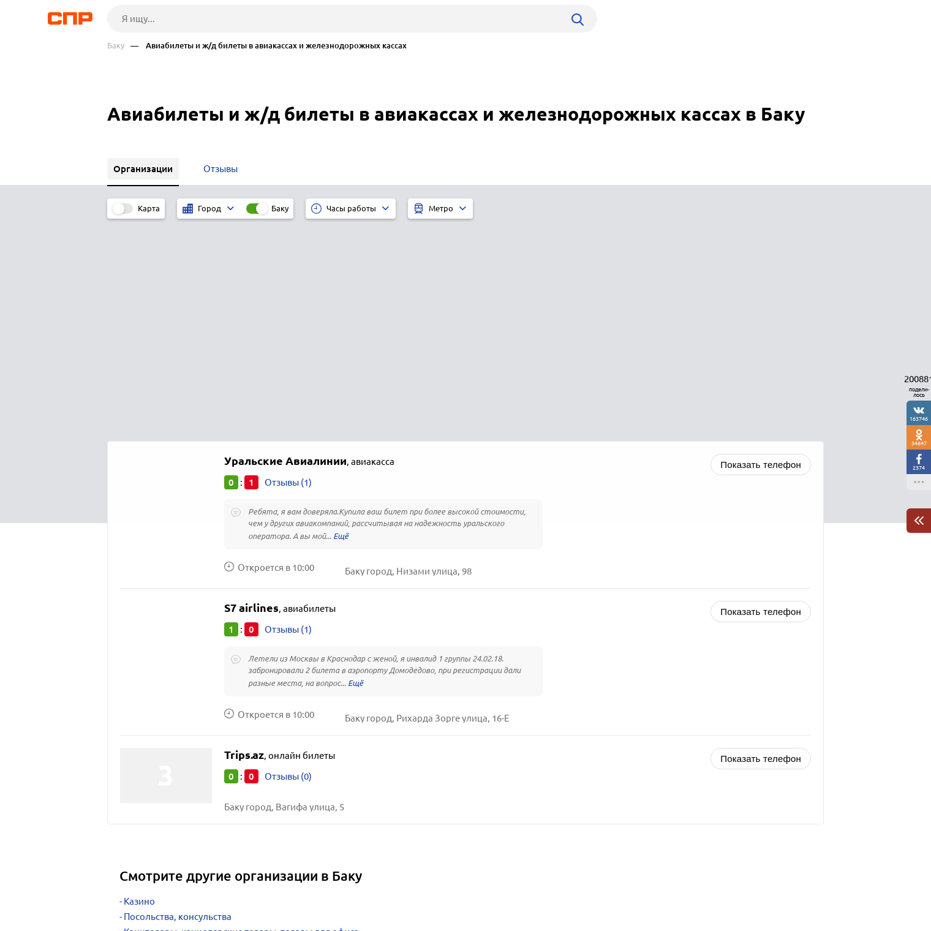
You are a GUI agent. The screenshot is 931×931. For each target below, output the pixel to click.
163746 (919, 418)
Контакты (381, 886)
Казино (139, 689)
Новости (206, 886)
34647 (919, 443)
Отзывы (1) (288, 270)
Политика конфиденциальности (271, 921)
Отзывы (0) (288, 564)
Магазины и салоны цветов (182, 735)
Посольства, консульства (178, 704)
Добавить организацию (769, 885)
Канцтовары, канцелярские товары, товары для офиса (241, 720)
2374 (919, 467)
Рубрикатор (130, 886)
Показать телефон (760, 252)
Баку (115, 46)
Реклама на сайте (292, 886)
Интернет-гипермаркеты (177, 750)
